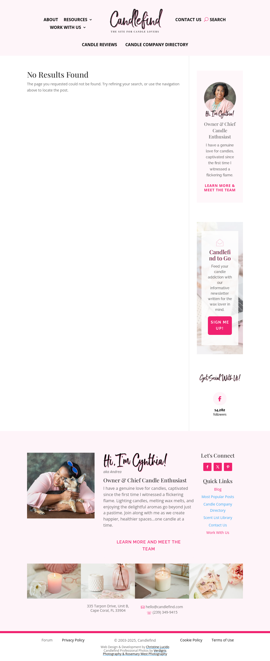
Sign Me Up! (220, 325)
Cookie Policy (191, 640)
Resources (75, 20)
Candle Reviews (99, 44)
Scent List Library (218, 517)
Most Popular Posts (217, 496)
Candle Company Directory (156, 44)
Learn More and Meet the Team (149, 545)
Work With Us (65, 28)
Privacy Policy (73, 640)
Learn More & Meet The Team (220, 187)
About (51, 20)
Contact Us (188, 20)
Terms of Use (223, 640)
